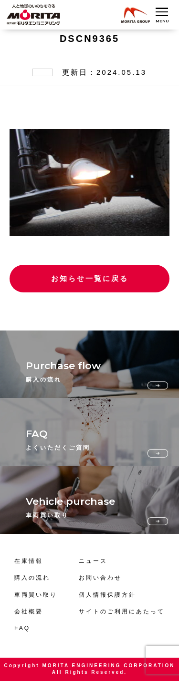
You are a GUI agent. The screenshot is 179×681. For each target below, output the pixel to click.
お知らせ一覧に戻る (89, 278)
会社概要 (28, 611)
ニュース (93, 561)
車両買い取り (35, 594)
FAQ (22, 628)
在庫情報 (28, 561)
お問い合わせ (100, 577)
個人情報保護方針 (107, 594)
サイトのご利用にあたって (122, 611)
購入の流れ (32, 577)
